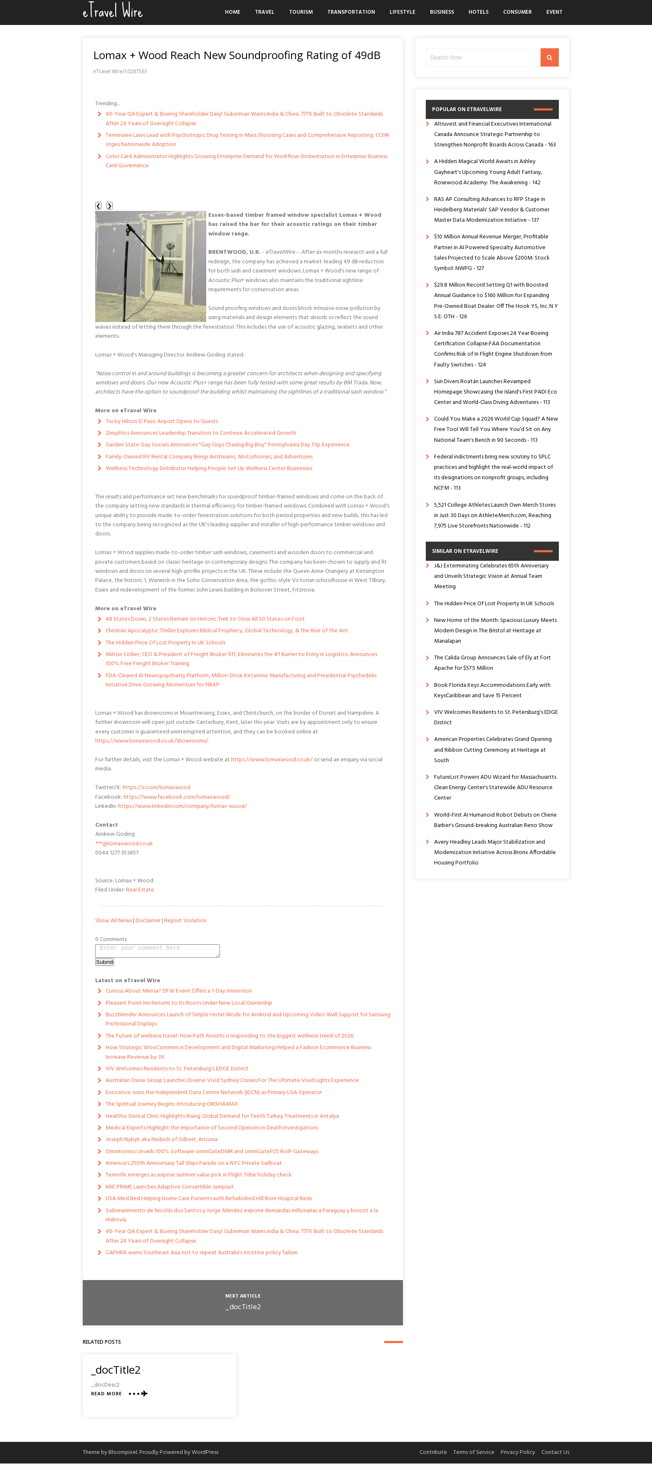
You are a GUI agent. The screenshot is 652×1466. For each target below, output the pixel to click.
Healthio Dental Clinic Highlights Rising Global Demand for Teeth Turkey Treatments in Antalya (222, 1119)
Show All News (113, 921)
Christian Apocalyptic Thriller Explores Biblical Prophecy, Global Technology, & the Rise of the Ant (227, 631)
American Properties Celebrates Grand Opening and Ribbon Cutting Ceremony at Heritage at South (493, 750)
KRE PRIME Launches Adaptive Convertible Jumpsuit (170, 1189)
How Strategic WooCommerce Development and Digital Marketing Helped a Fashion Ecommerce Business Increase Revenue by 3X (238, 1054)
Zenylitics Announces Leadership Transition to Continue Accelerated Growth (201, 433)
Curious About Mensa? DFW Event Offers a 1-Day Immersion (179, 993)
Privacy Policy (518, 1455)
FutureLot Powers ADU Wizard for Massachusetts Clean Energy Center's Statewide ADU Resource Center (495, 788)
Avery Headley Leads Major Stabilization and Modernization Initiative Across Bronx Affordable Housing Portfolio (495, 852)
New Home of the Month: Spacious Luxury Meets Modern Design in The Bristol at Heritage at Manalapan (495, 631)
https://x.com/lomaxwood (156, 787)
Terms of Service (473, 1455)
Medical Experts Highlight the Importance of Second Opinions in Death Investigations (212, 1130)
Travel (264, 12)
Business (442, 12)
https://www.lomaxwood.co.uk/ (272, 760)
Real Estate (140, 890)
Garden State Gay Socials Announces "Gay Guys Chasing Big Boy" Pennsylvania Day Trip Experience (228, 445)
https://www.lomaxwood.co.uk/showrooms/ (151, 741)
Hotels (479, 12)
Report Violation (185, 921)
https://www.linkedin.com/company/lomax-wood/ (182, 806)
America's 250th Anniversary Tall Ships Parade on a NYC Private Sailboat (194, 1166)
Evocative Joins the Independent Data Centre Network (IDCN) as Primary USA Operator (214, 1095)
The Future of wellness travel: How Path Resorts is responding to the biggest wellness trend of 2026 (229, 1038)
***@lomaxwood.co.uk (124, 844)
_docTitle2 (243, 1310)
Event (554, 12)
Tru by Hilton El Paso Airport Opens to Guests (162, 421)
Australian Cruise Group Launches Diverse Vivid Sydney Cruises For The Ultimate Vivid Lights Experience (232, 1083)
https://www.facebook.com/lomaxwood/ (176, 797)
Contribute (433, 1455)
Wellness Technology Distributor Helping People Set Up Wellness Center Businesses (209, 468)
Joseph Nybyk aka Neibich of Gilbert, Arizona (161, 1142)
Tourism (301, 12)
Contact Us (555, 1455)
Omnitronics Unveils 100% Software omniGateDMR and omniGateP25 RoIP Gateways (212, 1154)
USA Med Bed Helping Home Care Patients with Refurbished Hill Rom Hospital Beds (209, 1201)
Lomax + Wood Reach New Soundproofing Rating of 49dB (236, 54)
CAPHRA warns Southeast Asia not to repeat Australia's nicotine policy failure (202, 1255)
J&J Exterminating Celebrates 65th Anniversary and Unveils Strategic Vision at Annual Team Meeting (491, 576)
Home (232, 12)
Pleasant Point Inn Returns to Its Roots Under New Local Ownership (189, 1005)
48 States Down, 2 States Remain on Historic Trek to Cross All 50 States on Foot (205, 619)
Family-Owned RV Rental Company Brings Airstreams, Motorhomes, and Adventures (209, 457)
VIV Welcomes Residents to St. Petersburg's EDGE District (177, 1071)
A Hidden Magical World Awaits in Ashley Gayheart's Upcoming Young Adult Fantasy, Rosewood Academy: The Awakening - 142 (488, 172)
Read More (106, 1397)
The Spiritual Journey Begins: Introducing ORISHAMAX (172, 1107)
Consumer (517, 12)
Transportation (351, 12)
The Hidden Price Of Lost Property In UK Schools (165, 643)
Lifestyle (402, 12)
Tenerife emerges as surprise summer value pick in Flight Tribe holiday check (199, 1177)
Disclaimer (148, 921)
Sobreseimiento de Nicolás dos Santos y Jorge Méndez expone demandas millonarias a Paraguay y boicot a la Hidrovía (242, 1217)
